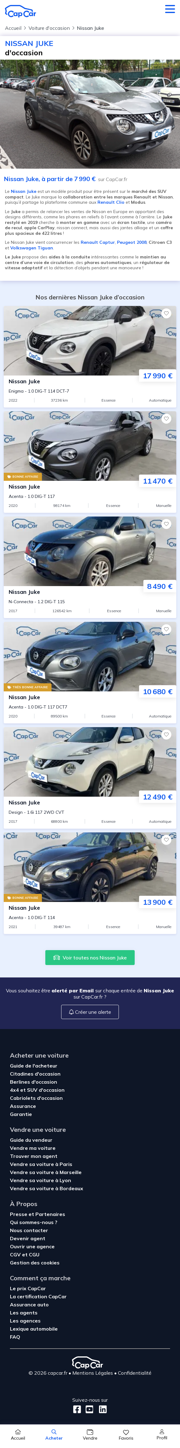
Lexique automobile (34, 1329)
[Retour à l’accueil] (20, 11)
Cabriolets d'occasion (36, 1098)
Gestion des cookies (35, 1262)
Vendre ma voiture (33, 1148)
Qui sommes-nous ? (33, 1222)
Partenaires (50, 1214)
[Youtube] (88, 1409)
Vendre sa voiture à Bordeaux (46, 1188)
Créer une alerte (90, 1012)
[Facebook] (77, 1409)
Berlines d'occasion (33, 1082)
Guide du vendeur (31, 1140)
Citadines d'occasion (35, 1074)
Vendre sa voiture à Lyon (40, 1180)
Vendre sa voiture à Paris (41, 1164)
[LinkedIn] (101, 1409)
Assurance (23, 1106)
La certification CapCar (38, 1296)
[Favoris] (166, 313)
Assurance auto (29, 1304)
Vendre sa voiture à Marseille (46, 1172)
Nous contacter (29, 1230)
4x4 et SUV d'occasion (37, 1090)
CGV (16, 1254)
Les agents (24, 1312)
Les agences (25, 1321)
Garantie (21, 1114)
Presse (19, 1214)
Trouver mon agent (33, 1156)
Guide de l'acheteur (33, 1066)
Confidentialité (134, 1373)
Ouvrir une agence (32, 1246)
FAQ (15, 1337)
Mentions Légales (92, 1373)
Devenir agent (27, 1238)
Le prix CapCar (28, 1288)
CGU (34, 1254)
